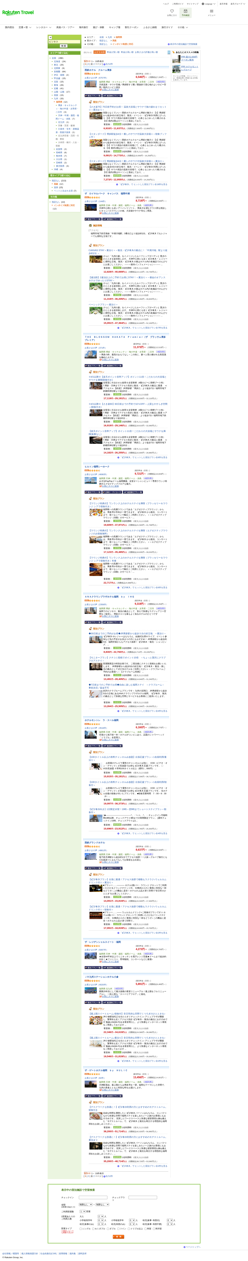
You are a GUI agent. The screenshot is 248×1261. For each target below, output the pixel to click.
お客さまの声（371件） (96, 348)
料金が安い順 (113, 52)
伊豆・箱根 (59, 75)
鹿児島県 (60, 166)
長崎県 (59, 152)
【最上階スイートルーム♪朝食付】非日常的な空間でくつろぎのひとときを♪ (127, 1013)
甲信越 (57, 78)
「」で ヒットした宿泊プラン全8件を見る (144, 457)
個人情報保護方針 (29, 1253)
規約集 (73, 1253)
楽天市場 (223, 4)
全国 (101, 37)
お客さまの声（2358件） (96, 604)
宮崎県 (59, 162)
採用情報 (63, 1253)
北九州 (61, 122)
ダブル (112, 1228)
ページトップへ (193, 1247)
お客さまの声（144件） (96, 201)
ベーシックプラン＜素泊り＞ (103, 304)
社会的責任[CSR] (48, 1253)
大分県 (59, 159)
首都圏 (57, 71)
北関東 (57, 68)
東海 (56, 85)
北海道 (57, 61)
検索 (118, 1237)
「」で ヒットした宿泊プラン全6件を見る (144, 587)
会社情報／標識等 (10, 1253)
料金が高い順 (127, 52)
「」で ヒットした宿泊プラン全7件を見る (144, 328)
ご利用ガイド (178, 4)
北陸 (56, 81)
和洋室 (158, 1228)
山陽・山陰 (59, 92)
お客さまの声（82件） (95, 1078)
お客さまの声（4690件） (96, 474)
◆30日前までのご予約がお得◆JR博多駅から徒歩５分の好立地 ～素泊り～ (127, 633)
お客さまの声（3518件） (96, 728)
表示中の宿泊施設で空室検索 (183, 44)
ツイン (123, 1228)
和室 (149, 1228)
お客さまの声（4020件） (96, 984)
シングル (86, 1228)
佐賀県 (59, 149)
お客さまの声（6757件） (96, 78)
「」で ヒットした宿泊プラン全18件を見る (142, 184)
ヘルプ (166, 4)
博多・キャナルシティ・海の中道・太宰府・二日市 (67, 108)
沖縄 (56, 169)
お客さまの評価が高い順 (146, 52)
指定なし (103, 40)
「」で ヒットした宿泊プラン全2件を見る (144, 933)
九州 (110, 37)
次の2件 (109, 64)
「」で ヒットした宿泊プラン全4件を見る (144, 711)
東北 (56, 65)
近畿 (56, 88)
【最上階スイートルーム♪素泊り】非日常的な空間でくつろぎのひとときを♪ (127, 1037)
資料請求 (82, 1253)
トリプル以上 (136, 1228)
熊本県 (59, 156)
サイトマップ (192, 4)
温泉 (56, 187)
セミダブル (100, 1228)
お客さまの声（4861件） (96, 850)
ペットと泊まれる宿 (63, 191)
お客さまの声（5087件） (96, 950)
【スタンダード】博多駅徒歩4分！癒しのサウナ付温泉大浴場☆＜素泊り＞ (126, 161)
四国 (56, 95)
